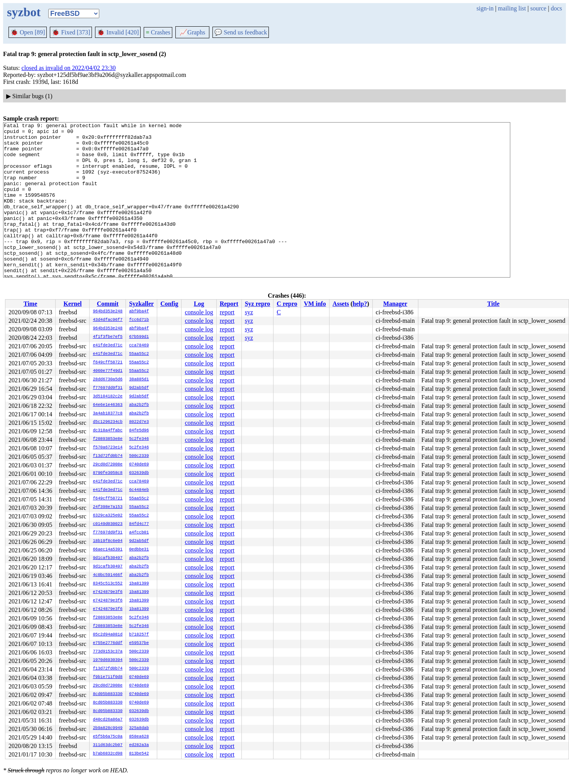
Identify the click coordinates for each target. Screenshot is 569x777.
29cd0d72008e (107, 464)
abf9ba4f (139, 311)
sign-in (484, 8)
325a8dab (139, 728)
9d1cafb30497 (107, 558)
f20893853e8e (107, 439)
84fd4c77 (139, 524)
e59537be (139, 643)
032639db (139, 473)
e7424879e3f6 (107, 592)
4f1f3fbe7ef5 (107, 337)
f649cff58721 (107, 362)
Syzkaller (141, 303)
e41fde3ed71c (107, 345)
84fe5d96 (139, 430)
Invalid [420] (118, 32)
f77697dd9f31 (107, 388)
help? (360, 303)
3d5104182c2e (107, 396)
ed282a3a (139, 745)
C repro (287, 303)
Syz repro (257, 303)
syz (249, 312)
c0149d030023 (107, 524)
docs (556, 8)
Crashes (158, 32)
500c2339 (139, 456)
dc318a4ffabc (107, 430)
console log (199, 312)
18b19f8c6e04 (107, 541)
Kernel (72, 303)
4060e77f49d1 (107, 371)
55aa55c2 (139, 354)
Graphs (192, 32)
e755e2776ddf (107, 643)
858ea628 (139, 737)
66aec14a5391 (107, 549)
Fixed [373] (71, 32)
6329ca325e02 (107, 515)
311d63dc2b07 (107, 745)
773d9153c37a (107, 651)
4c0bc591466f (107, 575)
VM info (315, 303)
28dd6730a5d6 (107, 379)
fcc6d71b (139, 320)
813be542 (139, 754)
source (538, 8)
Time (30, 303)
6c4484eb (139, 490)
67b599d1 (139, 337)
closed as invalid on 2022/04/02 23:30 (69, 68)
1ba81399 (139, 583)
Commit (108, 303)
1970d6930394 (107, 660)
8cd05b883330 (107, 694)
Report (229, 303)
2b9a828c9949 (107, 728)
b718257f (139, 634)
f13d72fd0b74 (107, 456)
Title (493, 303)
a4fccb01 (139, 532)
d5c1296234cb (107, 422)
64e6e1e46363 (107, 405)
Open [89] (27, 32)
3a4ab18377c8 (107, 413)
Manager (395, 303)
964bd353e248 (107, 311)
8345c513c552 (107, 583)
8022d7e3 (139, 422)
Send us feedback (240, 32)
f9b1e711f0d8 (107, 677)
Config (169, 303)
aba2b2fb (139, 405)
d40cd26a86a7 (107, 719)
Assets (341, 303)
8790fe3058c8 (107, 473)
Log (199, 303)
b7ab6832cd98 (107, 754)
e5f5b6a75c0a (107, 737)
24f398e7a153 (107, 507)
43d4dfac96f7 (107, 320)
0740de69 (139, 464)
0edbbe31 (139, 549)
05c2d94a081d (107, 634)
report (227, 312)
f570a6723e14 (107, 447)
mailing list (512, 8)
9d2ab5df (139, 388)
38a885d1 (139, 379)
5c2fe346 (139, 439)
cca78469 (139, 345)
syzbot (24, 12)
